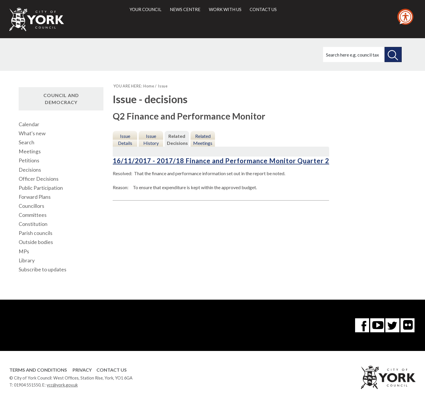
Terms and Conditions (38, 370)
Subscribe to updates (42, 269)
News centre (185, 9)
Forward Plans (35, 197)
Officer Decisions (39, 179)
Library (27, 260)
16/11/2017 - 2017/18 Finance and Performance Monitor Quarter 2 (221, 161)
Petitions (29, 160)
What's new (32, 133)
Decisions (30, 170)
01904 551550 (27, 384)
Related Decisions (177, 139)
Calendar (29, 124)
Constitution (33, 224)
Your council (145, 9)
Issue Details (125, 139)
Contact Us (111, 370)
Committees (33, 215)
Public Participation (41, 188)
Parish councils (35, 233)
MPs (24, 251)
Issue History (151, 139)
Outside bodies (36, 242)
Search (26, 142)
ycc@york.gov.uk (62, 384)
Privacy (82, 370)
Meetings (30, 151)
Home (148, 86)
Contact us (263, 9)
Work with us (225, 9)
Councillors (31, 206)
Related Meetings (202, 139)
